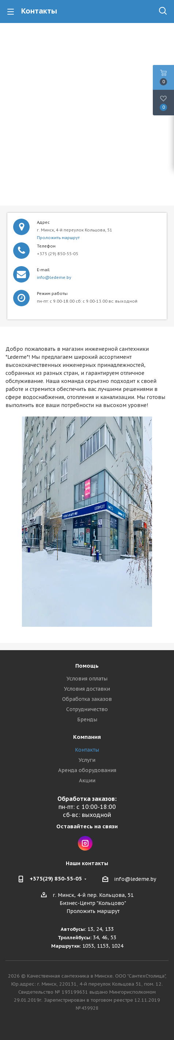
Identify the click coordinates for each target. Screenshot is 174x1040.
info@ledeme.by (54, 277)
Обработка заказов (87, 699)
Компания (87, 736)
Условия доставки (87, 689)
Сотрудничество (87, 709)
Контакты (87, 750)
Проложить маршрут (58, 237)
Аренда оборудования (87, 770)
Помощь (87, 665)
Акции (87, 780)
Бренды (87, 719)
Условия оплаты (87, 678)
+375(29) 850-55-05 (56, 878)
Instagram (85, 843)
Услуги (87, 760)
